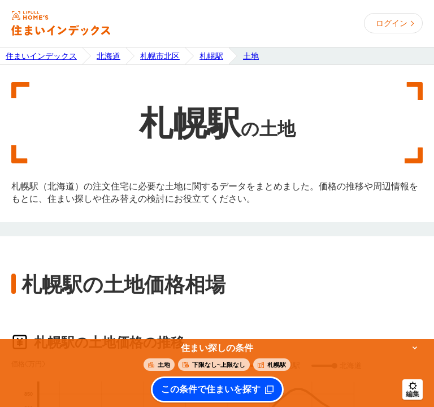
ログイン (391, 23)
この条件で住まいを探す (211, 389)
